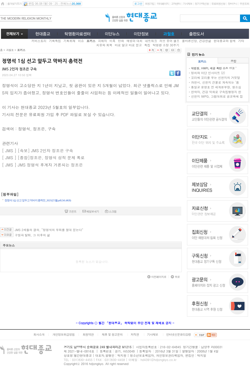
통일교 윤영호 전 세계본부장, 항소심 (216, 87)
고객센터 (175, 4)
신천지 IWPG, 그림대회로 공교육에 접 (217, 96)
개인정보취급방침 (63, 334)
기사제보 (187, 4)
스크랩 (110, 211)
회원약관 (88, 334)
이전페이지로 (156, 277)
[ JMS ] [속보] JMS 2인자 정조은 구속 (37, 150)
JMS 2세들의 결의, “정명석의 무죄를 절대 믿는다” (49, 230)
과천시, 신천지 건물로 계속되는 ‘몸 (215, 82)
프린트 (70, 211)
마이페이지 (162, 4)
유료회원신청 (218, 4)
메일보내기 (90, 211)
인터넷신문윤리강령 (178, 334)
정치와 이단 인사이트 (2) (208, 73)
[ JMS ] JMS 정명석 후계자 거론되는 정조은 (42, 165)
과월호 (10, 50)
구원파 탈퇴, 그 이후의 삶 (32, 235)
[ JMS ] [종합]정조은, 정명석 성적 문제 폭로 (43, 157)
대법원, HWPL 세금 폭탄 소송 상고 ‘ (213, 68)
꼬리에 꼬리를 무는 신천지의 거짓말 (215, 77)
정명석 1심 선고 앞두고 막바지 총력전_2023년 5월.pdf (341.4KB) (37, 200)
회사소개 (38, 334)
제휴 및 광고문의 (112, 334)
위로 (175, 277)
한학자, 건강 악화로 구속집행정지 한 (216, 92)
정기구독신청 (202, 4)
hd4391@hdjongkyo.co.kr (158, 359)
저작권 (135, 334)
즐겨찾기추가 (14, 4)
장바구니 (232, 4)
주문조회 (244, 4)
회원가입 (149, 4)
